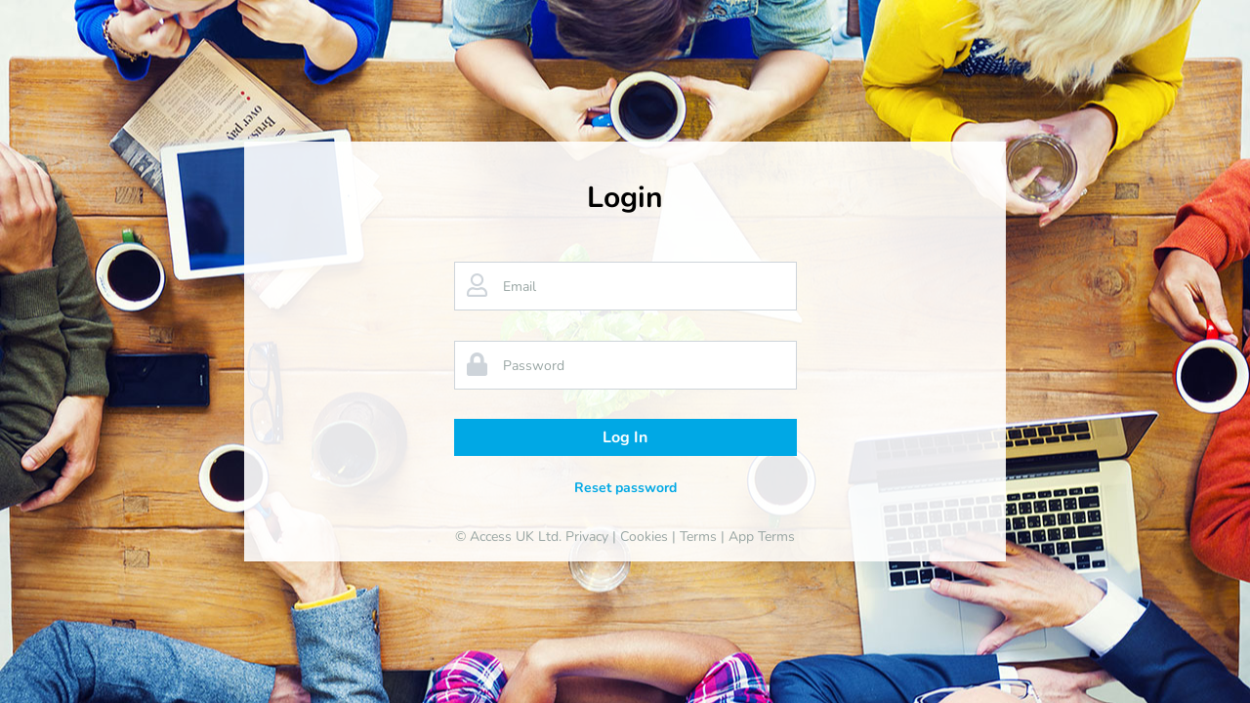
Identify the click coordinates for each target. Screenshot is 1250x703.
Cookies (644, 536)
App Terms (762, 536)
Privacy (586, 536)
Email (519, 286)
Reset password (625, 487)
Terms (698, 536)
